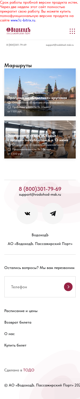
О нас (9, 333)
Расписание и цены (21, 310)
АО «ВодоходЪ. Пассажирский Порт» (40, 243)
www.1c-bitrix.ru (23, 20)
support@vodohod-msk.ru (60, 44)
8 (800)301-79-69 (16, 44)
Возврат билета (17, 322)
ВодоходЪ (40, 235)
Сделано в (19, 370)
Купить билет (15, 345)
